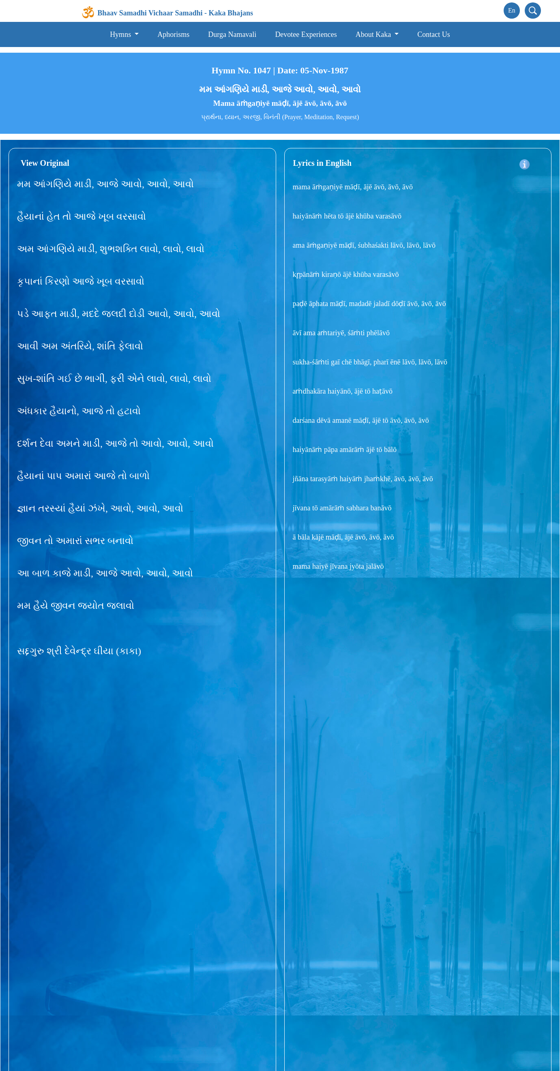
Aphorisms (173, 34)
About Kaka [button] (374, 34)
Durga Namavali (232, 34)
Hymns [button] (121, 34)
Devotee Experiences (306, 34)
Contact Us (433, 34)
